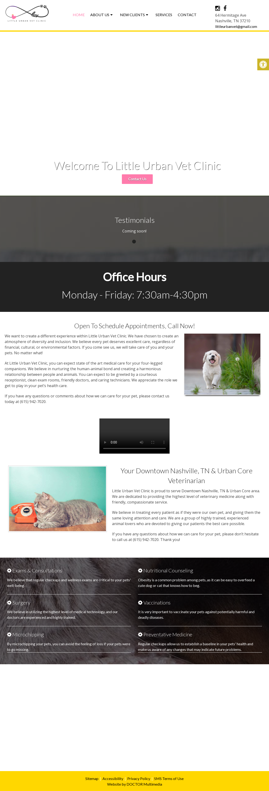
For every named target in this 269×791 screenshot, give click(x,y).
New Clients (132, 14)
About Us (99, 14)
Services (164, 14)
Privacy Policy (138, 778)
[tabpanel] (134, 233)
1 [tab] (134, 241)
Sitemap (91, 778)
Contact (187, 14)
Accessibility (112, 778)
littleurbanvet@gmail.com (236, 26)
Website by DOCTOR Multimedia (134, 784)
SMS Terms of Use (169, 778)
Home (79, 14)
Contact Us (137, 179)
